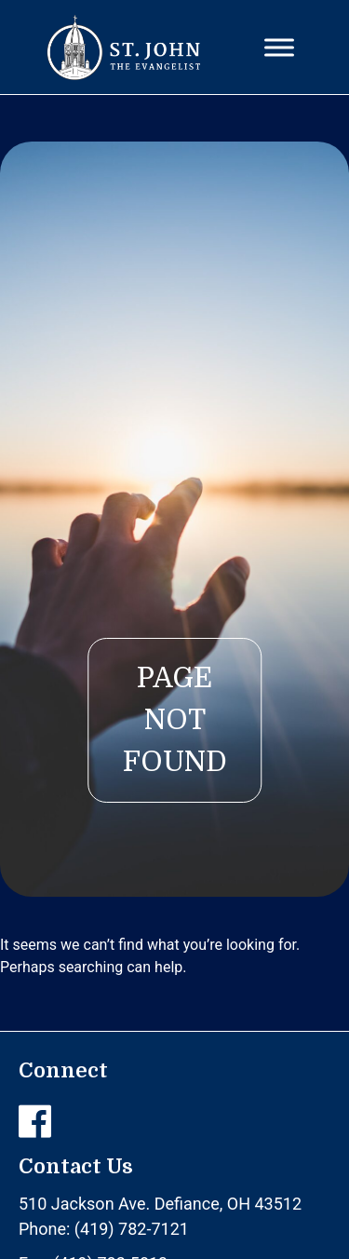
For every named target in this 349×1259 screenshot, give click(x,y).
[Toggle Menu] (279, 47)
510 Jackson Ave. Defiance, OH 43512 (160, 1203)
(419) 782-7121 (131, 1229)
